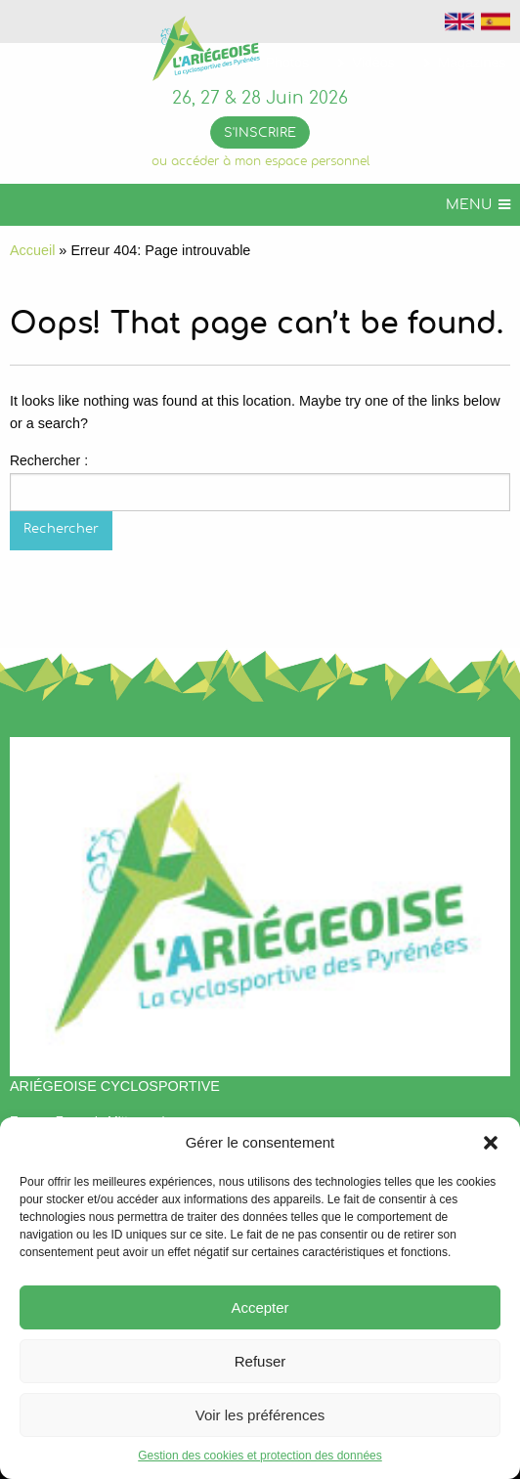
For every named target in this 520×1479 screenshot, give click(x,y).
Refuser (260, 1361)
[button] (490, 1143)
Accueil (32, 250)
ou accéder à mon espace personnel (260, 161)
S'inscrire (260, 133)
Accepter (259, 1307)
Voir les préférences (260, 1415)
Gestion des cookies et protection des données (260, 1455)
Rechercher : (49, 460)
